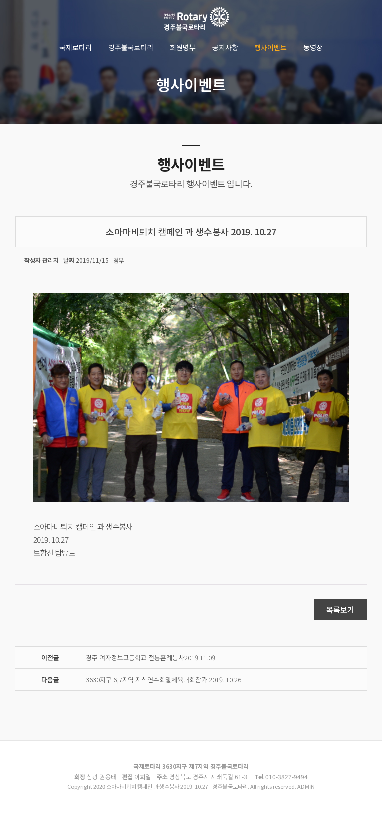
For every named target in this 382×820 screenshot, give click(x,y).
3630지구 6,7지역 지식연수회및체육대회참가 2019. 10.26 (163, 679)
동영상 (313, 47)
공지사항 (225, 47)
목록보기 (340, 609)
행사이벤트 (271, 47)
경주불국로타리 (130, 47)
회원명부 (183, 47)
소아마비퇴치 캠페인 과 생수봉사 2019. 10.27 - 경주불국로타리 (196, 19)
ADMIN (306, 786)
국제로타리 (75, 47)
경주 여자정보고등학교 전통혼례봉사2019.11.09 (150, 657)
